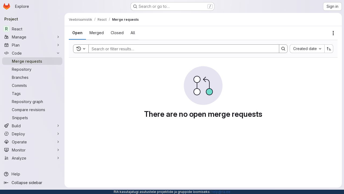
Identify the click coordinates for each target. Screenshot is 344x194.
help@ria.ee (220, 192)
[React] (32, 29)
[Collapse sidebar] (32, 182)
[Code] (32, 53)
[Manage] (32, 37)
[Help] (32, 174)
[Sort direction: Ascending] (329, 48)
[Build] (32, 125)
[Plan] (32, 45)
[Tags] (32, 93)
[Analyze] (32, 158)
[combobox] (307, 48)
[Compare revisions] (32, 109)
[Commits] (32, 85)
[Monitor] (32, 150)
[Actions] (333, 33)
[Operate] (32, 142)
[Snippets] (32, 117)
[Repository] (32, 69)
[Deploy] (32, 133)
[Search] (181, 48)
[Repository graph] (32, 101)
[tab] (77, 33)
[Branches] (32, 77)
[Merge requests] (32, 61)
